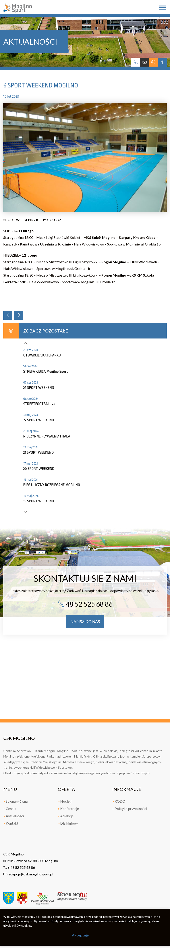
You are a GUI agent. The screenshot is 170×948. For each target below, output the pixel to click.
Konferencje (68, 808)
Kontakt (10, 823)
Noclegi (65, 801)
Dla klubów (68, 823)
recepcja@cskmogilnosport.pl (28, 874)
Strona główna (15, 801)
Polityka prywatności (129, 808)
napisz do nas (85, 621)
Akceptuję (80, 935)
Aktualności (13, 816)
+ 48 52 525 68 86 (19, 867)
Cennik (9, 808)
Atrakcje (65, 816)
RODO (118, 801)
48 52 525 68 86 (85, 604)
